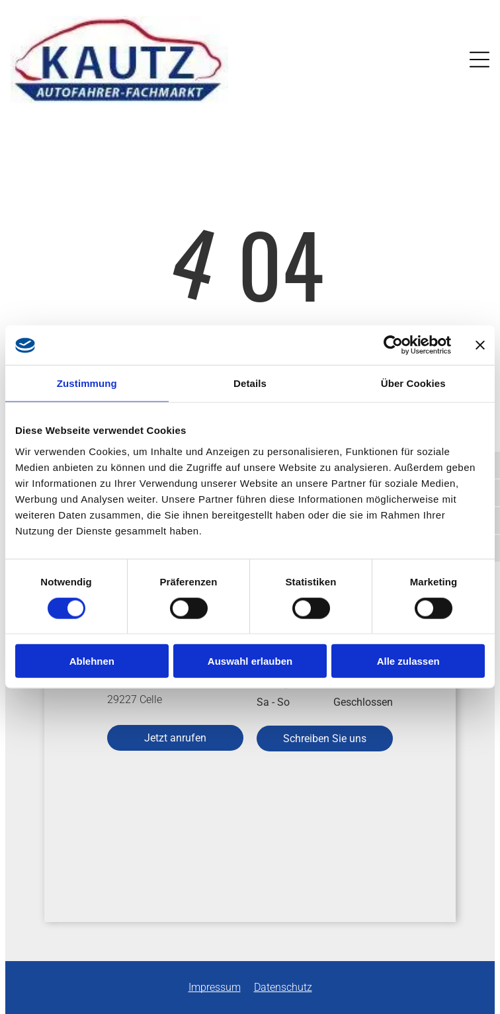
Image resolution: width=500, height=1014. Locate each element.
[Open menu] (479, 59)
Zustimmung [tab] (87, 383)
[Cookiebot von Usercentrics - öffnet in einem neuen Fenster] (393, 345)
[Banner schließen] (480, 345)
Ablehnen (91, 661)
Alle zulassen (408, 661)
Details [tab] (250, 383)
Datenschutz (283, 987)
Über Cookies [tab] (413, 383)
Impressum (214, 987)
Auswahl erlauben (250, 661)
